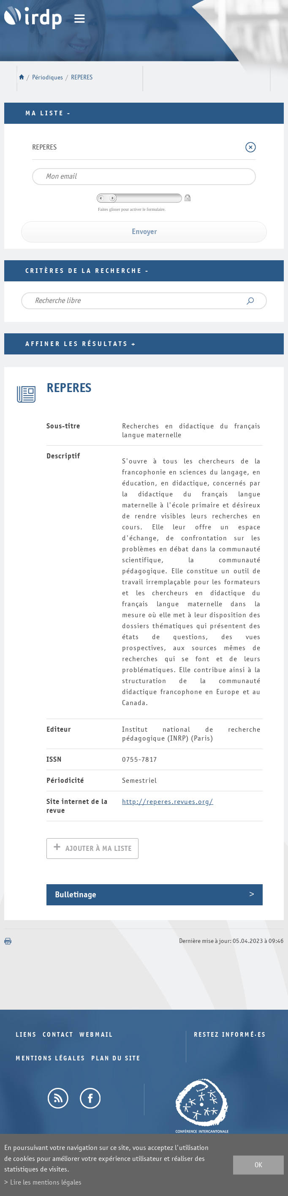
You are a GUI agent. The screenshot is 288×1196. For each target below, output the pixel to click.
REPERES (81, 77)
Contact (58, 1036)
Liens (26, 1036)
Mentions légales (50, 1059)
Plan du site (116, 1059)
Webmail (96, 1036)
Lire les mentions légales (46, 1182)
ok (258, 1165)
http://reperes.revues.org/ (167, 801)
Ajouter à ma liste (98, 849)
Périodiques (47, 77)
